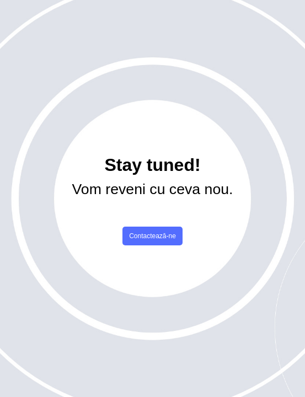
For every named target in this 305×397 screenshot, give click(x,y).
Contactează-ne (152, 236)
